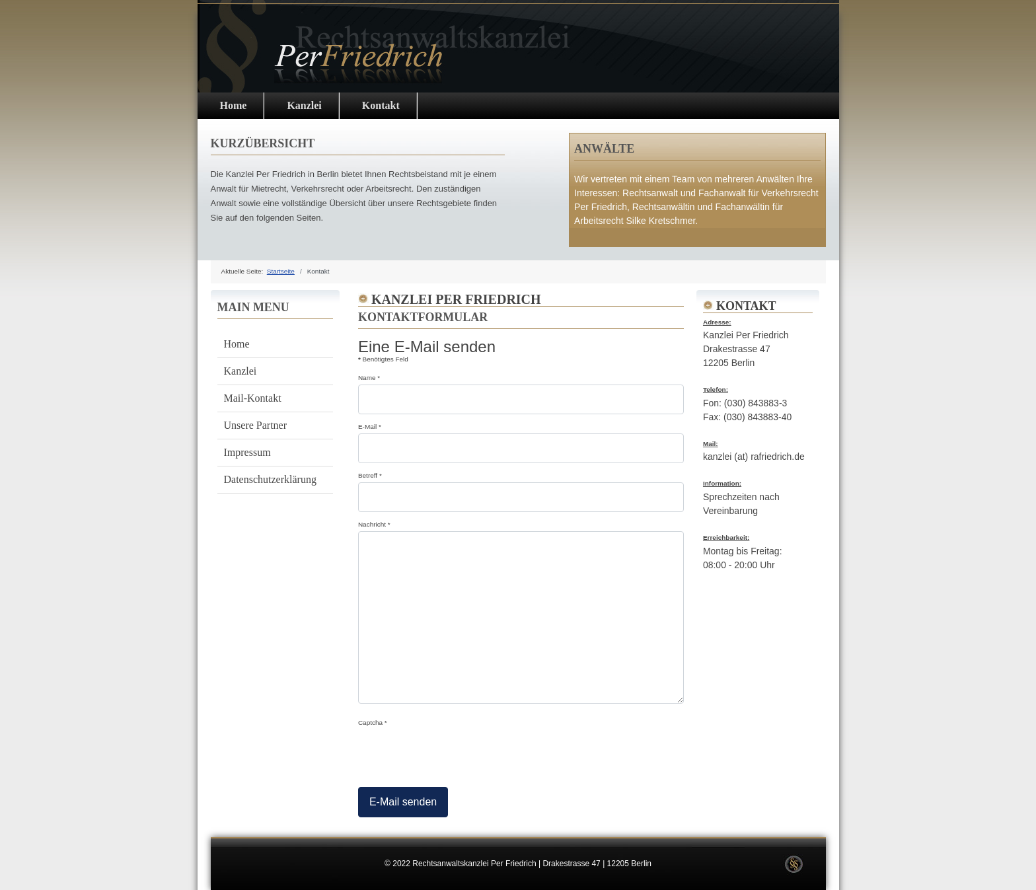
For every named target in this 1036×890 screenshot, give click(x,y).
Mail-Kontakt (252, 398)
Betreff (370, 475)
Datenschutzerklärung (270, 479)
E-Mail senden (403, 801)
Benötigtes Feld (383, 359)
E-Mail (369, 426)
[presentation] (458, 754)
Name (369, 377)
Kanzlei (304, 105)
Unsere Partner (255, 425)
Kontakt (381, 105)
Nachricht (374, 524)
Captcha (372, 722)
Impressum (247, 452)
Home (233, 105)
